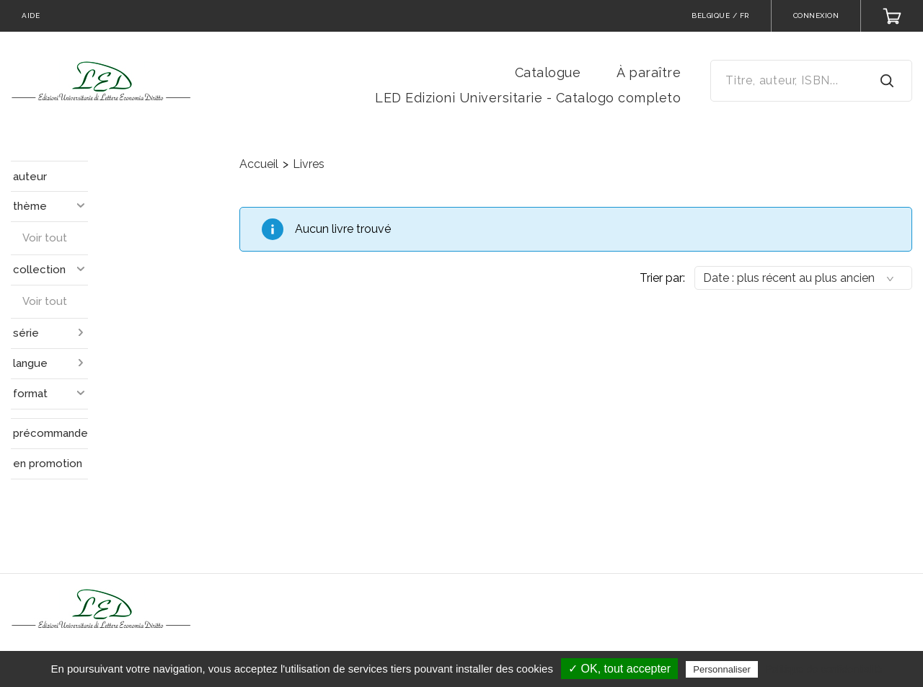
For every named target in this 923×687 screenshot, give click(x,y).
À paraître (649, 72)
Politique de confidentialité (824, 669)
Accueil (258, 164)
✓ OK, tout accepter (619, 668)
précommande (50, 433)
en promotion (47, 463)
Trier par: (662, 278)
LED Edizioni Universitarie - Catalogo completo (528, 97)
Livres (308, 164)
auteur (30, 176)
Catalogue (548, 72)
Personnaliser (722, 669)
